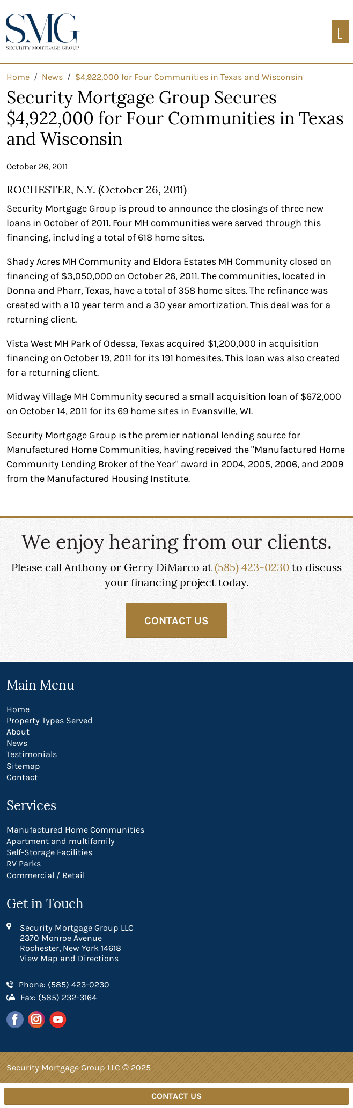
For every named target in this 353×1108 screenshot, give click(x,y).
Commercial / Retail (45, 875)
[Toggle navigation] (340, 31)
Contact (22, 777)
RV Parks (23, 863)
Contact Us (176, 621)
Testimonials (31, 754)
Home (18, 709)
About (18, 732)
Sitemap (23, 766)
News (16, 743)
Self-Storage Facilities (49, 852)
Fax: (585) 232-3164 (58, 997)
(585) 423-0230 (252, 567)
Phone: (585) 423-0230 (64, 984)
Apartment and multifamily (60, 841)
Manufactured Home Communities (75, 830)
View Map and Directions (69, 958)
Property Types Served (49, 720)
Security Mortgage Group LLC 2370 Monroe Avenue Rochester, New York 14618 (77, 938)
